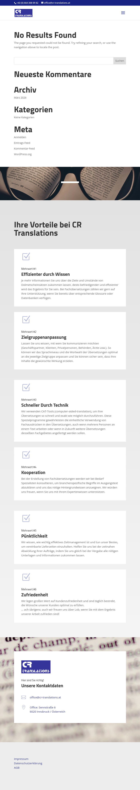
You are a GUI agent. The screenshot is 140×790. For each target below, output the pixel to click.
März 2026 (20, 97)
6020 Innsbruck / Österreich (47, 711)
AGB (17, 767)
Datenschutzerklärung (28, 763)
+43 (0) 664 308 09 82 (27, 2)
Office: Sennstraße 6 (43, 707)
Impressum (21, 759)
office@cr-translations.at (45, 697)
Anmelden (20, 137)
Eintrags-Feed (22, 143)
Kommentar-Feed (24, 148)
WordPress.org (23, 154)
